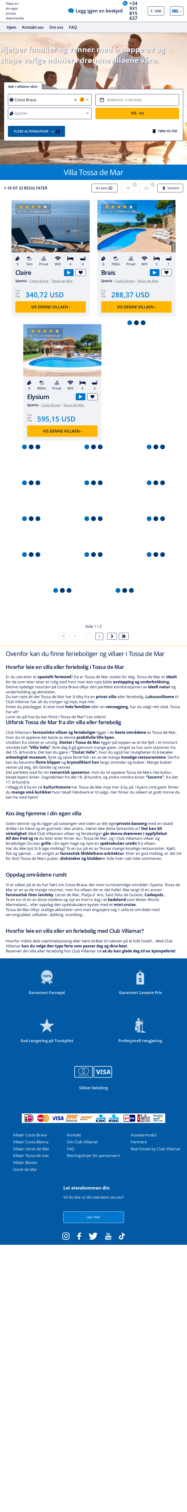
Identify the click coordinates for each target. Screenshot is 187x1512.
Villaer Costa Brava (30, 1135)
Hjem (11, 27)
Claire (23, 272)
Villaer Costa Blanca (30, 1142)
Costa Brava (38, 280)
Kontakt (74, 1135)
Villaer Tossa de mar (31, 1155)
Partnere (139, 1142)
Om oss (56, 27)
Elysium (38, 397)
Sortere (170, 188)
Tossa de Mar (62, 280)
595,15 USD (56, 418)
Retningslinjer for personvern (93, 1155)
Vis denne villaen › (50, 307)
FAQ (73, 27)
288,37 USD (130, 294)
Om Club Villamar (82, 1142)
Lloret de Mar (25, 1169)
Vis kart (104, 188)
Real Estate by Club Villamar (156, 1148)
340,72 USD (44, 294)
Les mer (93, 1217)
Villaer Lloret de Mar (31, 1148)
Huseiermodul (144, 1135)
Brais (108, 272)
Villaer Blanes (25, 1162)
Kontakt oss (33, 27)
